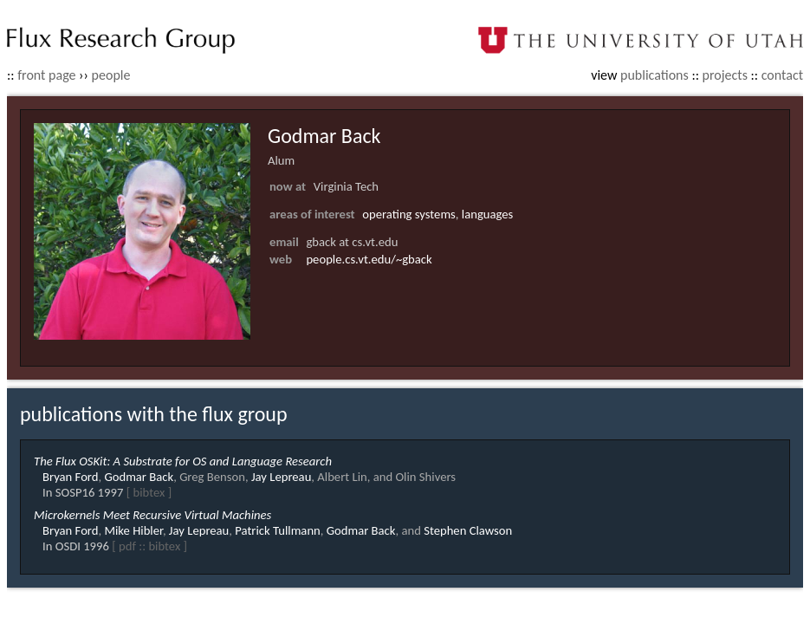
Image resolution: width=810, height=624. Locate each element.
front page (46, 75)
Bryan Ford (70, 476)
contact (782, 75)
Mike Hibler (133, 530)
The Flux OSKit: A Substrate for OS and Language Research (183, 461)
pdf (127, 546)
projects (725, 75)
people (111, 75)
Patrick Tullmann (278, 530)
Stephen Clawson (468, 530)
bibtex (149, 492)
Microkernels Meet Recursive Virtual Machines (152, 515)
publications (654, 75)
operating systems (409, 214)
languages (488, 214)
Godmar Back (138, 476)
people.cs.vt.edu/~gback (368, 259)
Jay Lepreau (281, 476)
